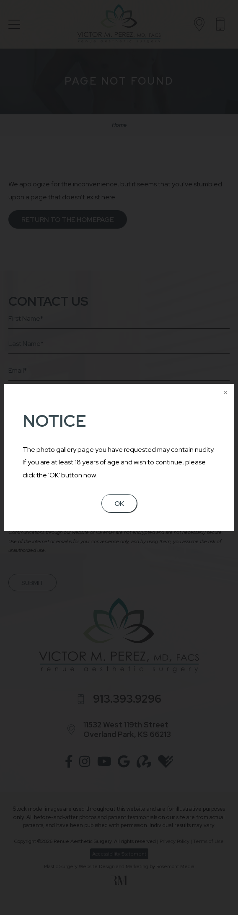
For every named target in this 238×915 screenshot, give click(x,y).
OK (119, 503)
